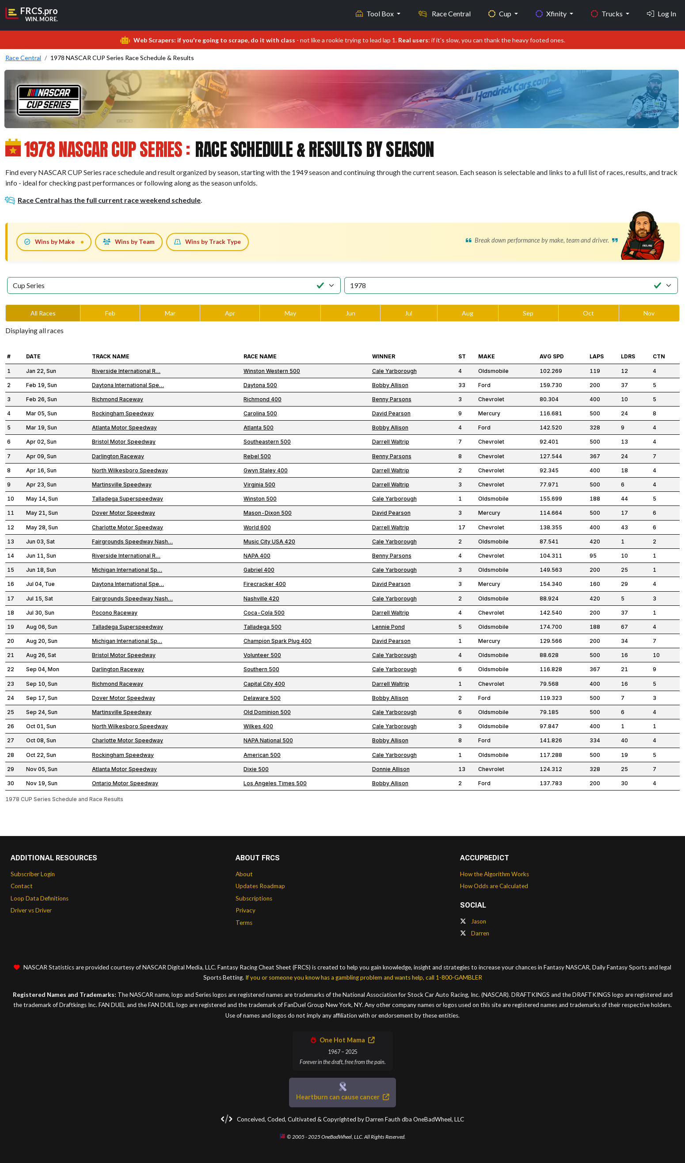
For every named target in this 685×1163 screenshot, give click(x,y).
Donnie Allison (391, 769)
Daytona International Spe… (128, 385)
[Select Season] (511, 285)
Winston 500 (260, 498)
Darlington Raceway (118, 456)
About (244, 874)
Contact (22, 885)
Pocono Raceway (114, 612)
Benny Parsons (391, 399)
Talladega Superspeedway (127, 498)
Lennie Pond (388, 626)
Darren (474, 933)
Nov (649, 313)
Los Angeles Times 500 (275, 783)
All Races (43, 313)
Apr (230, 313)
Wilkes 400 (258, 726)
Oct (588, 313)
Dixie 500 (256, 769)
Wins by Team (129, 241)
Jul (408, 313)
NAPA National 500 (268, 740)
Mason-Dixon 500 (268, 512)
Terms (244, 922)
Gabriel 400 (259, 569)
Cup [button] (500, 13)
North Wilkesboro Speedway (130, 470)
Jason (473, 921)
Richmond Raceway (117, 399)
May (290, 313)
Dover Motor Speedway (123, 512)
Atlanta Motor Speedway (124, 427)
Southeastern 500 (267, 441)
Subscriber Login (33, 874)
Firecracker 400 (265, 584)
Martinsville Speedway (122, 484)
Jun (350, 313)
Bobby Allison (390, 385)
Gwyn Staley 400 (266, 470)
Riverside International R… (126, 371)
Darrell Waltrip (390, 441)
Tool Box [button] (375, 13)
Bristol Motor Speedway (124, 441)
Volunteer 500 (262, 655)
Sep (528, 313)
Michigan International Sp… (127, 569)
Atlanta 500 (259, 427)
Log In (661, 13)
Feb (110, 313)
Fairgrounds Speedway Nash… (132, 541)
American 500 (262, 755)
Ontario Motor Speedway (125, 783)
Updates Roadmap (260, 885)
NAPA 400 (257, 555)
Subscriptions (254, 898)
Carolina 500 (260, 413)
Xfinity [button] (552, 13)
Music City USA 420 (269, 541)
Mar (170, 313)
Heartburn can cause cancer (342, 1097)
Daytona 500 (260, 385)
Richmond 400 (263, 399)
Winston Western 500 (272, 371)
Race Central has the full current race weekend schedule (103, 200)
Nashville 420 (261, 598)
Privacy (245, 910)
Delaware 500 (262, 698)
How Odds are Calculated (494, 885)
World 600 (257, 527)
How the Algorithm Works (494, 874)
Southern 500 (261, 669)
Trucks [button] (607, 13)
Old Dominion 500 (267, 712)
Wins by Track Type (207, 241)
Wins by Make (49, 241)
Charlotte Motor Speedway (127, 527)
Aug (467, 313)
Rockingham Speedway (123, 413)
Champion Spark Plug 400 (278, 641)
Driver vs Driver (31, 910)
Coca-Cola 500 (264, 612)
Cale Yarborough (394, 371)
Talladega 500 (263, 626)
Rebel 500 (257, 456)
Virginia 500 (259, 484)
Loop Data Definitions (39, 898)
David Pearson (391, 413)
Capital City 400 (264, 683)
